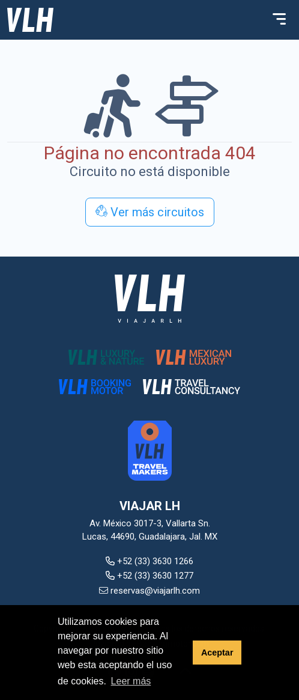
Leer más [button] (131, 681)
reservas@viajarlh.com (149, 590)
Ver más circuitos (149, 212)
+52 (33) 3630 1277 (149, 575)
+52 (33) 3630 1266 (149, 561)
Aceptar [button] (217, 652)
